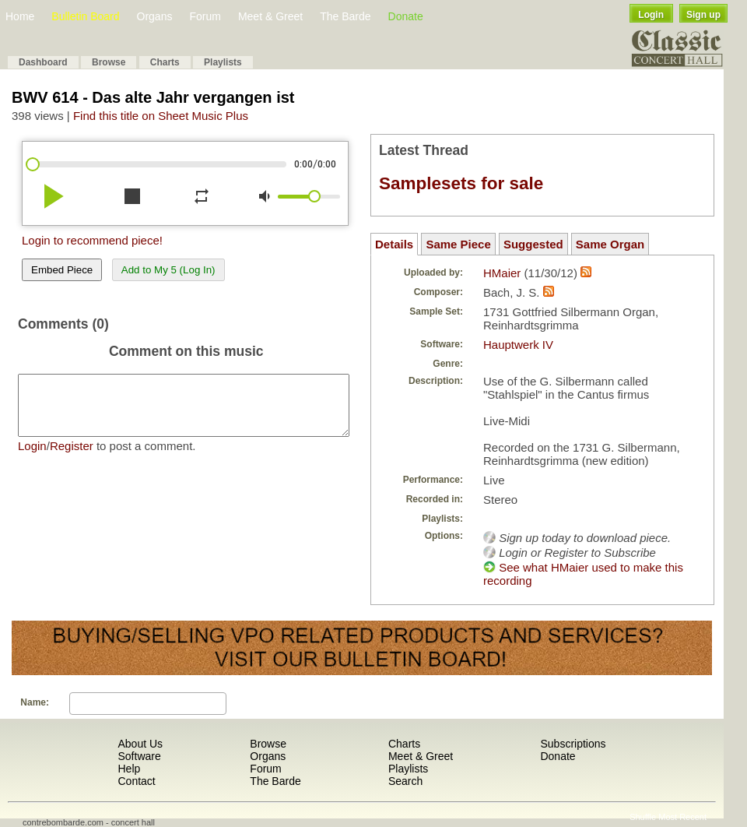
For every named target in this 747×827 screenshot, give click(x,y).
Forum (204, 16)
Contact (136, 781)
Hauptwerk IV (518, 344)
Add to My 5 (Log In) (168, 270)
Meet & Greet (270, 16)
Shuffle (643, 817)
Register (71, 457)
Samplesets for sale (461, 183)
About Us (140, 743)
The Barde (345, 16)
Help (128, 768)
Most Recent (682, 817)
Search (405, 781)
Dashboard (43, 62)
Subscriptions (572, 743)
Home (19, 16)
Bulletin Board (85, 16)
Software (138, 756)
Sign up (703, 14)
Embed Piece (62, 270)
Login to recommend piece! (92, 240)
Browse (108, 62)
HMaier (502, 273)
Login (651, 14)
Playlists (223, 62)
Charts (165, 62)
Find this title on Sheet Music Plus (160, 115)
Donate (405, 16)
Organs (155, 16)
